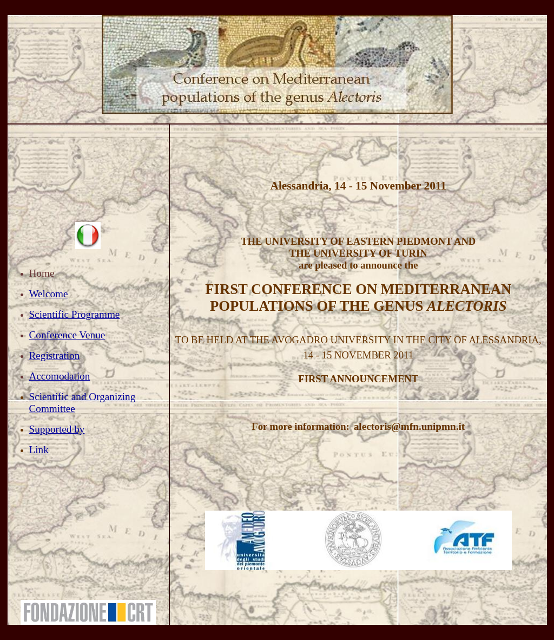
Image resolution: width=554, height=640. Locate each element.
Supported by (57, 429)
